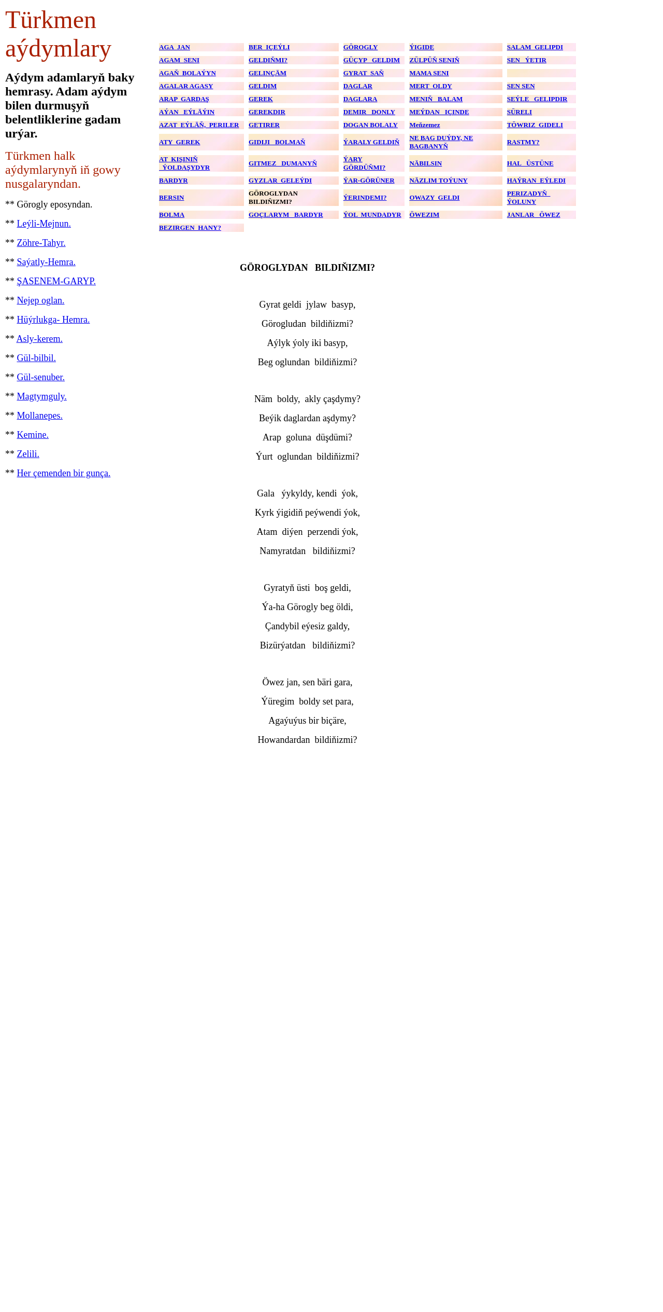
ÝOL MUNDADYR (372, 214)
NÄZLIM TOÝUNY (438, 180)
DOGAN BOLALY (370, 125)
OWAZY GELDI (434, 197)
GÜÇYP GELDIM (371, 60)
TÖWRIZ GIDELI (535, 125)
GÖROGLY (360, 47)
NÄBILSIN (425, 163)
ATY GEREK (179, 142)
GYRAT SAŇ (363, 73)
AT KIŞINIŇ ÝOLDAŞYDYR (184, 163)
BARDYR (173, 180)
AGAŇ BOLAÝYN (187, 73)
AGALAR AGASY (186, 86)
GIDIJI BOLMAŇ (277, 142)
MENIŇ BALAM (436, 99)
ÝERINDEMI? (365, 197)
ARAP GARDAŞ (184, 99)
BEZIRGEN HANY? (190, 227)
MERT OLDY (430, 86)
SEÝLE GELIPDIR (537, 99)
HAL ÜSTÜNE (530, 163)
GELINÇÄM (267, 73)
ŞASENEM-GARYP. (56, 281)
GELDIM (263, 86)
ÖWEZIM (424, 214)
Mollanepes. (40, 415)
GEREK (261, 99)
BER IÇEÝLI (269, 47)
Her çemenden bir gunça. (64, 473)
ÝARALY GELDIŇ (371, 142)
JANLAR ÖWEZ (533, 214)
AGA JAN (174, 47)
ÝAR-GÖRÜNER (369, 180)
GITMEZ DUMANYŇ (283, 163)
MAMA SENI (429, 73)
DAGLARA (360, 99)
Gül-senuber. (41, 377)
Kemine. (33, 435)
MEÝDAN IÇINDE (439, 112)
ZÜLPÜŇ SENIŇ (434, 60)
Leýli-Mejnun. (44, 223)
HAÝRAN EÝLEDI (536, 180)
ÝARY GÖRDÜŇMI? (364, 163)
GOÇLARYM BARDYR (286, 214)
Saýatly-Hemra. (46, 262)
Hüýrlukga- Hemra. (53, 319)
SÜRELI (519, 112)
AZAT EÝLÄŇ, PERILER (199, 125)
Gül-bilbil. (36, 358)
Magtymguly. (42, 396)
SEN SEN (521, 86)
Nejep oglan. (41, 300)
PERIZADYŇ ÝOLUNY (529, 197)
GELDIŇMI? (268, 60)
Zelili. (28, 454)
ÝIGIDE (421, 47)
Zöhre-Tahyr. (41, 243)
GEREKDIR (267, 112)
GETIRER (264, 125)
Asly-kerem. (40, 339)
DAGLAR (357, 86)
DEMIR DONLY (369, 112)
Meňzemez (424, 125)
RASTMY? (523, 142)
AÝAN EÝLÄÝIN (186, 112)
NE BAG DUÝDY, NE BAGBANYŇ (441, 142)
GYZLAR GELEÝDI (280, 180)
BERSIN (171, 197)
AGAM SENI (179, 60)
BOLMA (171, 214)
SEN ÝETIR (526, 60)
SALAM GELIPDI (535, 47)
